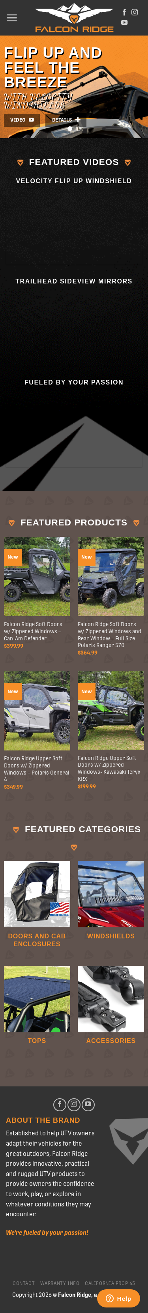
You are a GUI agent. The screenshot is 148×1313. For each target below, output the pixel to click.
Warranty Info (60, 1283)
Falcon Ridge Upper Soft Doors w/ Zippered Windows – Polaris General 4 (36, 768)
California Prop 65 (110, 1283)
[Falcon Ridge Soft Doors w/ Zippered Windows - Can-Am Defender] (37, 576)
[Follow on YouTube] (124, 22)
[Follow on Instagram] (134, 12)
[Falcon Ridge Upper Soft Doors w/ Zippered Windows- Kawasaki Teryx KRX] (111, 710)
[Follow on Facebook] (124, 12)
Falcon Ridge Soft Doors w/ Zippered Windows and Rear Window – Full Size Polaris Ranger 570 (109, 634)
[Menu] (12, 18)
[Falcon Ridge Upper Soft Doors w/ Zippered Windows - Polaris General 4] (37, 710)
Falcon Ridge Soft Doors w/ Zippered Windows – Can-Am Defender (33, 631)
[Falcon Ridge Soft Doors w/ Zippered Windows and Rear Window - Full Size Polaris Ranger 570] (111, 576)
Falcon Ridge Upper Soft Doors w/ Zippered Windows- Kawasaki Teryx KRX (109, 768)
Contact (24, 1283)
